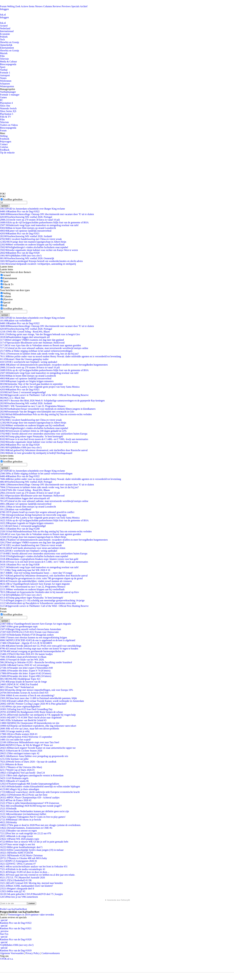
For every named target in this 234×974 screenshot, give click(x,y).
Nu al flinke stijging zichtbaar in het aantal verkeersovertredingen (36, 351)
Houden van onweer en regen (18, 830)
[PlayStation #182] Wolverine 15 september (26, 737)
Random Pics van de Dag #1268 (20, 528)
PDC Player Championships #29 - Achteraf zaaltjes (29, 797)
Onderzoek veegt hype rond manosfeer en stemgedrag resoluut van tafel (39, 225)
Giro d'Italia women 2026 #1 (19, 734)
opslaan (4, 206)
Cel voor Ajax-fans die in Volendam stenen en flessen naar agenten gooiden (40, 345)
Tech (2, 39)
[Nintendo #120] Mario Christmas (21, 855)
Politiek (4, 36)
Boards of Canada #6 (14, 781)
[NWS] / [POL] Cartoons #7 (18, 863)
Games (3, 97)
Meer (2, 133)
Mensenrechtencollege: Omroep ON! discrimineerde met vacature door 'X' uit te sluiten (47, 214)
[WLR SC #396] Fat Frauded (19, 684)
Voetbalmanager (8, 92)
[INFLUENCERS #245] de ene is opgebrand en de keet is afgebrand (37, 640)
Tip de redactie (7, 152)
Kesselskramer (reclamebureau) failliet (23, 814)
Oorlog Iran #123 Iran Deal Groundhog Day (26, 709)
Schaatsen (5, 83)
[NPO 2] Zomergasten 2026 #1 (18, 861)
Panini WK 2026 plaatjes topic (19, 839)
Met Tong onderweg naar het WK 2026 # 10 (25, 570)
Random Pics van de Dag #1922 (20, 211)
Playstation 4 (6, 103)
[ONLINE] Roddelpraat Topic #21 (20, 679)
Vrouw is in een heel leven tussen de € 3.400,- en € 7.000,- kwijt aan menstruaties (44, 439)
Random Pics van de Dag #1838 (20, 564)
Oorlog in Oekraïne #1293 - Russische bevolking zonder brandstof (36, 662)
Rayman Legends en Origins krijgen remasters (27, 381)
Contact (4, 144)
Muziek (4, 53)
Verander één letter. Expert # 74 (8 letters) (25, 670)
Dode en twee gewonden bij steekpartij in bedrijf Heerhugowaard (36, 453)
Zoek (17, 6)
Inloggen (4, 9)
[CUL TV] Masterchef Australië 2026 (22, 877)
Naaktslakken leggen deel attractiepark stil (25, 337)
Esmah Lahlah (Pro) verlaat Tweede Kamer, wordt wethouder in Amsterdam (42, 701)
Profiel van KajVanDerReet (13, 909)
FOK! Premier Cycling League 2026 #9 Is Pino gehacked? (33, 703)
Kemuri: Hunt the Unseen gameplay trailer (24, 359)
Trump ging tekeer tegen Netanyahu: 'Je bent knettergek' (31, 436)
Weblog (11, 6)
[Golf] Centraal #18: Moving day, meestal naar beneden (31, 883)
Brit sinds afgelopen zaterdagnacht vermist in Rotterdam (31, 775)
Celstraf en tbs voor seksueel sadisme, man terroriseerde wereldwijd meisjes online (44, 348)
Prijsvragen (5, 141)
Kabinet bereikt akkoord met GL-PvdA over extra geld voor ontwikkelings (40, 645)
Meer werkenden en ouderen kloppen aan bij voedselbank (32, 244)
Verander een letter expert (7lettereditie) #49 (26, 668)
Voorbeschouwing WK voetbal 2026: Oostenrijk (27, 258)
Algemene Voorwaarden (12, 953)
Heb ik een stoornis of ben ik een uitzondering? (27, 695)
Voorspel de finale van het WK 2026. (22, 659)
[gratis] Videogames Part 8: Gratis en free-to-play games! (33, 817)
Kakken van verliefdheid (15, 320)
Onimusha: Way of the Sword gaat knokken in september (31, 384)
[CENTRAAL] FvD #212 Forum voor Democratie (29, 632)
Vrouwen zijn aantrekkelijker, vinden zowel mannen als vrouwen (36, 581)
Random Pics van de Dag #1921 (20, 233)
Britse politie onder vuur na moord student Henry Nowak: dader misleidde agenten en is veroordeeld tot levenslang (60, 356)
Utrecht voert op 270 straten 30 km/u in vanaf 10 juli (30, 219)
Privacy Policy (32, 953)
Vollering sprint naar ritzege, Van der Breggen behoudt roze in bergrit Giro (40, 334)
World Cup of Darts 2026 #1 (17, 770)
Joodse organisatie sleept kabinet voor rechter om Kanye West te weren (39, 250)
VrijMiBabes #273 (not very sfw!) (21, 595)
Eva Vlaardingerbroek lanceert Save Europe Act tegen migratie (35, 584)
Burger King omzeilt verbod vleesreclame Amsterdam (30, 629)
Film (2, 56)
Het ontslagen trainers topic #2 (19, 753)
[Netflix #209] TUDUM (16, 852)
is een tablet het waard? (15, 739)
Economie (5, 34)
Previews (66, 6)
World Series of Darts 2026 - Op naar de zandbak (28, 761)
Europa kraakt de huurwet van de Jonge (23, 681)
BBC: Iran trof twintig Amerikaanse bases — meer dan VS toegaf (36, 573)
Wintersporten (7, 86)
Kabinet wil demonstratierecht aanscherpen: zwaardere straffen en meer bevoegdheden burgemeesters (54, 364)
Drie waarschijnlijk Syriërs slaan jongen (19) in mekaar (32, 850)
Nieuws (39, 6)
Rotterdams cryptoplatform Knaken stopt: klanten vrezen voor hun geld (39, 559)
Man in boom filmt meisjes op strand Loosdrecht (28, 228)
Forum (3, 6)
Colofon (4, 147)
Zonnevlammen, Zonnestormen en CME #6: (26, 828)
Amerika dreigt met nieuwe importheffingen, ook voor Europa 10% (36, 690)
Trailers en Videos (9, 125)
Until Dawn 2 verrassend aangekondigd (23, 392)
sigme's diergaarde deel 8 (17, 888)
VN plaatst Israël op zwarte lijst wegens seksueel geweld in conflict (37, 512)
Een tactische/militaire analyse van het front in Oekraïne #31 (34, 866)
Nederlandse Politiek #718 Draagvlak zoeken (27, 634)
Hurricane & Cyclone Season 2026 (21, 750)
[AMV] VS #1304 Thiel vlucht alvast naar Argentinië (31, 717)
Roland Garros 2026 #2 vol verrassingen (24, 665)
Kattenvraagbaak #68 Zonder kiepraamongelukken (29, 783)
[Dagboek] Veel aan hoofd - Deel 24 (22, 772)
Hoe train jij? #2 (12, 891)
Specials (75, 6)
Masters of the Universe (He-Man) (21, 767)
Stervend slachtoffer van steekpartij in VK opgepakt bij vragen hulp (38, 714)
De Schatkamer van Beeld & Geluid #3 (23, 720)
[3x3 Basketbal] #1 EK (16, 880)
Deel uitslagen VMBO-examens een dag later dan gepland (32, 340)
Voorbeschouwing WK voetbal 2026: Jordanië (26, 236)
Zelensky (8, 822)
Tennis (3, 78)
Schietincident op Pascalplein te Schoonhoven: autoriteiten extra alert (38, 603)
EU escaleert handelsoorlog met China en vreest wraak (31, 239)
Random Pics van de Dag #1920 (20, 253)
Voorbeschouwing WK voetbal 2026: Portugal (26, 217)
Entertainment (7, 47)
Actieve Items (27, 6)
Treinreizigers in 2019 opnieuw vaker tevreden (31, 914)
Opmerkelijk (6, 45)
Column (7, 296)
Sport (2, 67)
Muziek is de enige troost (16, 836)
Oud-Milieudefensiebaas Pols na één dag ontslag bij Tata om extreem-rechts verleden (46, 414)
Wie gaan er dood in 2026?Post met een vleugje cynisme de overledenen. (40, 825)
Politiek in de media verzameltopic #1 (22, 869)
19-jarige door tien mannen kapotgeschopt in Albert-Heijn (33, 241)
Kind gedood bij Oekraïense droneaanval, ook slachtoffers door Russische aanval (44, 450)
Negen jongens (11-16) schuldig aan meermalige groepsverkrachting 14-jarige (42, 600)
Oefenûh (8, 808)
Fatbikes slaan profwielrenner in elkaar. (23, 657)
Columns (47, 6)
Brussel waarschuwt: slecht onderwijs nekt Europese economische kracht (40, 792)
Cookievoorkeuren (51, 953)
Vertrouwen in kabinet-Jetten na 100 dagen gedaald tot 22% (33, 431)
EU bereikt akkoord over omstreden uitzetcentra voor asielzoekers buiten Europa (43, 433)
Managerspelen (7, 89)
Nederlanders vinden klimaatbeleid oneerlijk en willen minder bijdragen (40, 786)
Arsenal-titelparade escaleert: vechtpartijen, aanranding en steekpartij (38, 264)
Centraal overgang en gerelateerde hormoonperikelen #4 (32, 651)
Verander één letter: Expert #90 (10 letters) (25, 676)
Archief (83, 6)
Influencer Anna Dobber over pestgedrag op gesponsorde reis (34, 756)
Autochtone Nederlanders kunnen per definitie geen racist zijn (34, 811)
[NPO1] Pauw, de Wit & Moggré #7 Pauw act (26, 745)
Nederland (5, 28)
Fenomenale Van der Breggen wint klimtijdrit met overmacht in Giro (37, 411)
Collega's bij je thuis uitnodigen (19, 789)
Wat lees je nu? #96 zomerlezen (19, 897)
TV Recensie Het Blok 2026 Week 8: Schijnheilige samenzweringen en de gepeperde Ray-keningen (52, 400)
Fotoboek (4, 138)
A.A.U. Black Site (12, 397)
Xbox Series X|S (8, 111)
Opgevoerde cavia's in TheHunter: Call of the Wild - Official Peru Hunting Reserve (44, 395)
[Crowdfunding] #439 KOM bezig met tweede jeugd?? (31, 805)
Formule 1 (5, 72)
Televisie (4, 58)
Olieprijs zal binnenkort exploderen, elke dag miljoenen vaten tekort (38, 725)
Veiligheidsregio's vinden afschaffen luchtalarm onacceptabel (34, 247)
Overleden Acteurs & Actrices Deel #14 (24, 692)
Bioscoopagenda (8, 64)
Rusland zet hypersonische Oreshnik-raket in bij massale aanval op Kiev (39, 592)
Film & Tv (8, 284)
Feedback (4, 150)
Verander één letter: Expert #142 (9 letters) (25, 673)
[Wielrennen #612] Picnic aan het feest (23, 794)
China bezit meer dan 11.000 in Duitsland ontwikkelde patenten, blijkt (38, 698)
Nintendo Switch (8, 108)
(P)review (8, 299)
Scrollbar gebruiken (13, 199)
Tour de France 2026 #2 (15, 800)
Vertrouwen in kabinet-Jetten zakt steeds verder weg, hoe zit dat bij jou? (39, 353)
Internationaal (7, 31)
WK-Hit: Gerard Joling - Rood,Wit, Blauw (25, 331)
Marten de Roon (11, 764)
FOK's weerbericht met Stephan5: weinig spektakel (28, 362)
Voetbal (4, 70)
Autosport (5, 75)
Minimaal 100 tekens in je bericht (20, 819)
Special (6, 302)
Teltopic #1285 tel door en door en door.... (24, 872)
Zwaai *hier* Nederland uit (17, 687)
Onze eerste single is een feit (17, 844)
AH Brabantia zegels (14, 778)
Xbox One (5, 105)
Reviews (57, 6)
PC (1, 100)
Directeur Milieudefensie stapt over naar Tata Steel (29, 742)
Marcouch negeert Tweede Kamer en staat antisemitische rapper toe (38, 748)
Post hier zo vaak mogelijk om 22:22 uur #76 (25, 833)
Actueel (4, 25)
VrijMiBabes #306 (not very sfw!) (21, 255)
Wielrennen (5, 81)
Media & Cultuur (8, 61)
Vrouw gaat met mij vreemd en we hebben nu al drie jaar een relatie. (37, 874)
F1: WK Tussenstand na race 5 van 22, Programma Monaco (32, 406)
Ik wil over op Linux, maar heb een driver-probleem (29, 728)
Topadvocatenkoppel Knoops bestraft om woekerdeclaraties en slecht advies (41, 261)
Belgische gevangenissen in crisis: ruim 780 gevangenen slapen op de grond (41, 578)
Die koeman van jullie (14, 759)
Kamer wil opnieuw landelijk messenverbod (25, 230)
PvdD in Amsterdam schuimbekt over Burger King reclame (32, 208)
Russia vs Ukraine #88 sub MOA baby (23, 858)
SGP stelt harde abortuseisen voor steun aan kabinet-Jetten (32, 548)
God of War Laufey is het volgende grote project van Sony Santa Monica (39, 386)
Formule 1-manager (9, 94)
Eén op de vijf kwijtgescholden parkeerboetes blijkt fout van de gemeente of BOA (44, 222)
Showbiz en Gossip (9, 42)
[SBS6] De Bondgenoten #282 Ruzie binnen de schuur (31, 712)
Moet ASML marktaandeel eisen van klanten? (26, 885)
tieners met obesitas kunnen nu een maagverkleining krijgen (33, 637)
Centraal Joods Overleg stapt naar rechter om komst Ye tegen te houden (39, 648)
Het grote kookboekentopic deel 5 (21, 847)
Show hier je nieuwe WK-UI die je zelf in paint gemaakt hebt (34, 841)
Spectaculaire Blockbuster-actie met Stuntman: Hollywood (32, 342)
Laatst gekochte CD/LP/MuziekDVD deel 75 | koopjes (31, 894)
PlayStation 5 (6, 114)
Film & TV (5, 116)
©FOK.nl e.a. (6, 958)
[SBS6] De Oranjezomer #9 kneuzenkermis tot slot (29, 723)
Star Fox (7, 417)
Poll (5, 305)
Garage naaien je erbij (15, 731)
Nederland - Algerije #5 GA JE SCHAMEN (26, 643)
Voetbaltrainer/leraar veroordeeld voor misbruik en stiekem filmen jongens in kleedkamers (48, 409)
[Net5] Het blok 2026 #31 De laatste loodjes (26, 654)
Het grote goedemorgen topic (19, 626)
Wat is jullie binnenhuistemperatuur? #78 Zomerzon (29, 803)
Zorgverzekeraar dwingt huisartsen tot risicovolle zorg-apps (33, 515)
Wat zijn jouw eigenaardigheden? (20, 706)
